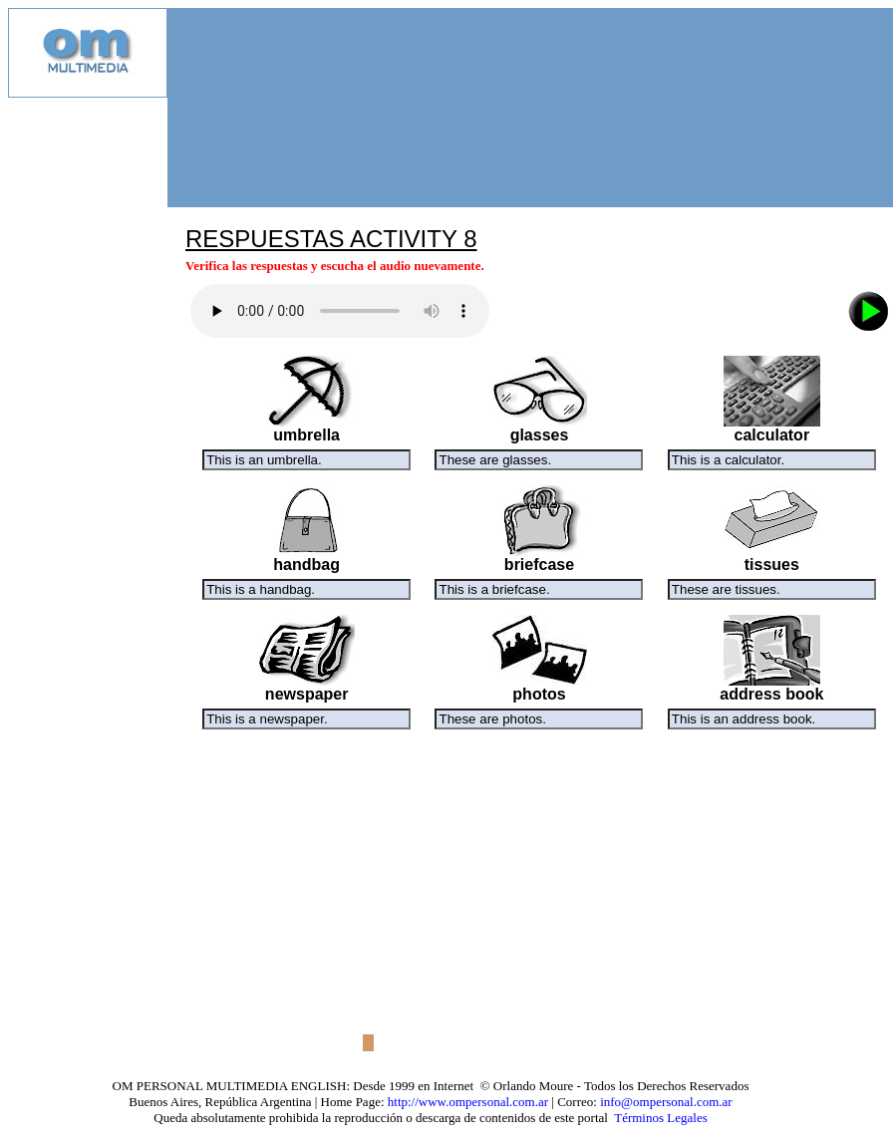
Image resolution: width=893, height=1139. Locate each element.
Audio (339, 311)
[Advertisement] (87, 397)
